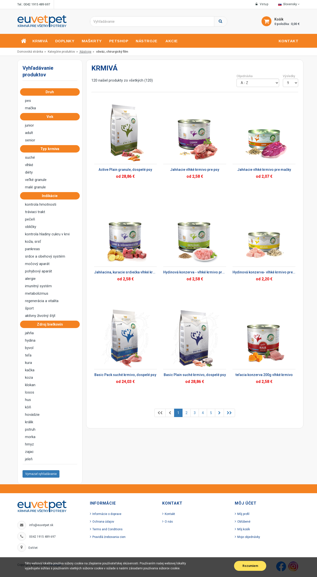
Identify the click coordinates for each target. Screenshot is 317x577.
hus (28, 400)
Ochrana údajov (103, 521)
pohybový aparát (38, 271)
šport (29, 308)
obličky (30, 226)
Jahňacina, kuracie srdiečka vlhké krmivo (125, 272)
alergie (30, 278)
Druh (51, 92)
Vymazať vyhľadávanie (41, 474)
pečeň (30, 219)
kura (28, 362)
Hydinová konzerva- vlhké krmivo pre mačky (264, 272)
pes (28, 100)
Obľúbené (243, 521)
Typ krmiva (51, 149)
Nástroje (85, 51)
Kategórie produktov (61, 51)
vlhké (29, 165)
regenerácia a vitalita (41, 301)
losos (29, 392)
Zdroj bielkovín (51, 324)
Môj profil (243, 514)
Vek (51, 116)
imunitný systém (38, 286)
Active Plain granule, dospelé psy (125, 170)
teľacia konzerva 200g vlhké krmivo (264, 375)
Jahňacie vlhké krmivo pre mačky (264, 170)
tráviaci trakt (35, 212)
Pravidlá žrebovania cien (109, 537)
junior (29, 125)
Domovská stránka (30, 51)
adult (29, 133)
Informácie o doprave (106, 514)
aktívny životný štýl (40, 315)
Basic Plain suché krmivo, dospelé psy (195, 375)
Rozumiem (250, 566)
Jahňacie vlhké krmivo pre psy (194, 170)
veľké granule (36, 180)
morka (30, 437)
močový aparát (37, 264)
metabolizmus (36, 293)
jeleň (28, 459)
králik (29, 422)
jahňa (29, 333)
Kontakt (170, 514)
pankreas (32, 249)
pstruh (30, 429)
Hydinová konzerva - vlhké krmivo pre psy (194, 272)
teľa (28, 355)
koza (29, 377)
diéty (29, 172)
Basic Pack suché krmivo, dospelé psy (125, 375)
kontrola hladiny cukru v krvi (47, 234)
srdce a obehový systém (45, 256)
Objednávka (245, 76)
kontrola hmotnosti (40, 204)
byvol (29, 348)
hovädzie (32, 414)
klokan (30, 385)
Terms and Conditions (107, 529)
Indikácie (51, 196)
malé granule (35, 187)
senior (30, 140)
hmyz (29, 444)
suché (30, 157)
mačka (30, 108)
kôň (28, 407)
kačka (29, 370)
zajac (29, 451)
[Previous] (160, 413)
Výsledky (289, 76)
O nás (169, 521)
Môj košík (243, 529)
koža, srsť (33, 241)
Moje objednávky (248, 537)
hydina (30, 340)
